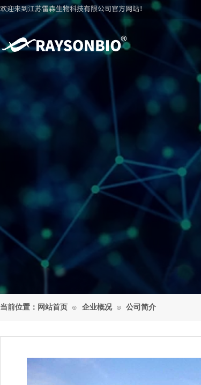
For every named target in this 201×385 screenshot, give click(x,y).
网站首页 (53, 307)
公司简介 (141, 307)
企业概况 (97, 307)
